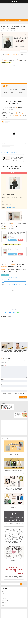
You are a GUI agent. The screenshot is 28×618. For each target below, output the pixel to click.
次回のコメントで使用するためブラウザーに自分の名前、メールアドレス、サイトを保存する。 (14, 395)
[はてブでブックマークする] (14, 313)
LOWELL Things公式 (11, 207)
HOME (14, 613)
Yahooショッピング (13, 240)
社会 (3, 588)
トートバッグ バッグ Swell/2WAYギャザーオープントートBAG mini (16, 249)
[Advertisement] (14, 11)
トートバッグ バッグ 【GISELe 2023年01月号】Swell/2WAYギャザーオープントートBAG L (17, 234)
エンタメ (4, 574)
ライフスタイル (5, 584)
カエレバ (12, 251)
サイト (2, 389)
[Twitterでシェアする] (5, 313)
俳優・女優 (4, 586)
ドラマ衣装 (9, 317)
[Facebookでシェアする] (10, 313)
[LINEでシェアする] (18, 313)
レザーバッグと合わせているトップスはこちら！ (11, 152)
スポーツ (4, 577)
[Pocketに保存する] (22, 313)
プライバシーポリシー (11, 615)
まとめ (5, 94)
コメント (3, 365)
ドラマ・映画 (4, 579)
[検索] (21, 567)
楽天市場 (21, 240)
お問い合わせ (18, 615)
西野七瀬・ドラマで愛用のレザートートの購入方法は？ (14, 92)
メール (3, 384)
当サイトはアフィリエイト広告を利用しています (14, 20)
